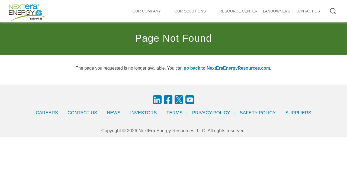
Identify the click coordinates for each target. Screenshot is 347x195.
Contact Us (82, 112)
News (114, 112)
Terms (174, 112)
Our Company (146, 11)
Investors (143, 112)
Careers (47, 112)
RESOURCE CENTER (238, 11)
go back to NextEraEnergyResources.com (227, 68)
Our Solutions (190, 11)
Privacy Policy (211, 112)
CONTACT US (307, 11)
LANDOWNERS (276, 11)
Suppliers (298, 112)
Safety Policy (258, 112)
